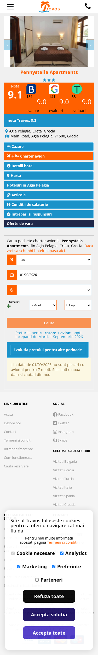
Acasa (8, 414)
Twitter (61, 423)
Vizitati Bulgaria (65, 461)
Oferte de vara (20, 223)
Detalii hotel (20, 165)
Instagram (63, 431)
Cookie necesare (33, 553)
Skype (60, 440)
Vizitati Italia (62, 487)
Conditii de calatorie (27, 204)
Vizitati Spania (64, 496)
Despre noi (12, 423)
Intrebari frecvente (18, 449)
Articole (16, 194)
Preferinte (66, 566)
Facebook (63, 414)
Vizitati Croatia (64, 504)
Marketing (32, 566)
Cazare (15, 146)
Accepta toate (49, 633)
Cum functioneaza (18, 457)
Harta (14, 175)
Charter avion (26, 156)
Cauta (49, 322)
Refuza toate (49, 596)
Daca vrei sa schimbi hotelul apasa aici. (50, 248)
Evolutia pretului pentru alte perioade (48, 349)
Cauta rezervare (16, 466)
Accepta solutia (49, 614)
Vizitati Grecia (63, 470)
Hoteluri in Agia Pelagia (28, 185)
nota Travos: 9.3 (22, 120)
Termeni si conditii (18, 440)
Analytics (73, 553)
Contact (10, 431)
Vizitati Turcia (63, 478)
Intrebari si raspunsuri (29, 214)
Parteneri (48, 580)
